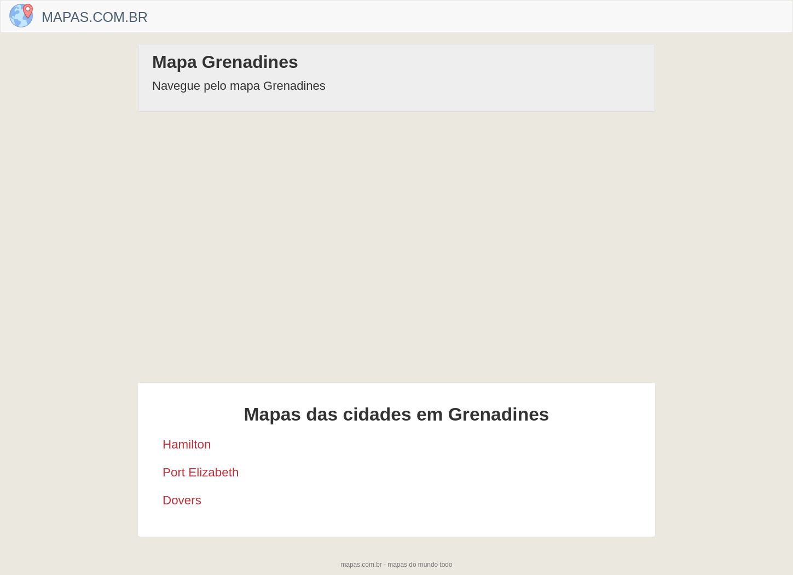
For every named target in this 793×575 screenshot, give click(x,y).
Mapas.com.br (95, 17)
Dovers (182, 500)
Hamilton (187, 444)
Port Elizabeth (201, 472)
